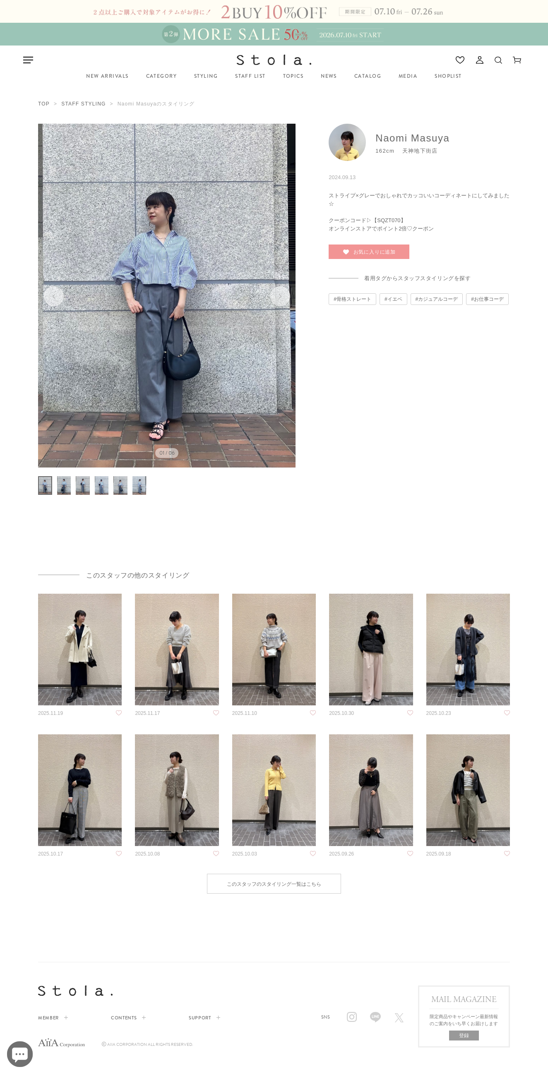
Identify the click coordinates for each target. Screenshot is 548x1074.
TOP (44, 104)
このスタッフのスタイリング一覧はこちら (274, 903)
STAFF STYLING (83, 104)
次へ (280, 296)
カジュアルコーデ (438, 299)
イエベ (394, 299)
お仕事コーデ (489, 299)
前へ (54, 296)
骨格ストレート (353, 299)
